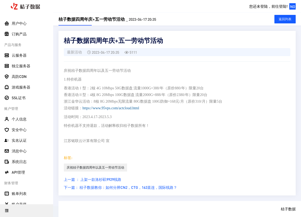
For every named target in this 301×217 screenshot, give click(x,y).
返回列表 (285, 19)
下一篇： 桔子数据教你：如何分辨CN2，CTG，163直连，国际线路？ (120, 187)
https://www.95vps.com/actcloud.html (110, 108)
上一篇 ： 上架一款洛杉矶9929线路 (92, 179)
